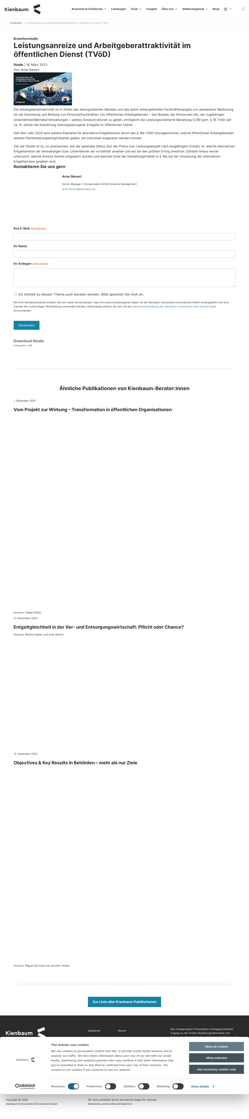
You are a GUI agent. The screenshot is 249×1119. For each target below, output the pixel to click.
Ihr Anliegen (31, 264)
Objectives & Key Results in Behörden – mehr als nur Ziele (75, 762)
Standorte (94, 1030)
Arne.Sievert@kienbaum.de (78, 189)
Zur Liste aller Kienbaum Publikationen (124, 1002)
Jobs (91, 1052)
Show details (200, 1111)
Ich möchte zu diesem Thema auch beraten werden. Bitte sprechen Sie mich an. (81, 294)
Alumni (122, 1030)
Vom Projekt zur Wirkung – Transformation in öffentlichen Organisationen (93, 409)
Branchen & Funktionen (87, 9)
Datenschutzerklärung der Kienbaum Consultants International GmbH (174, 306)
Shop (215, 9)
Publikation (16, 22)
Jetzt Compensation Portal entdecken (193, 1052)
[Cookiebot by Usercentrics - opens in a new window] (25, 1111)
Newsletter (125, 1044)
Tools (134, 9)
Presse (92, 1037)
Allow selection (216, 1083)
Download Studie (29, 341)
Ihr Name (20, 246)
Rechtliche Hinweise (129, 1059)
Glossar (122, 1037)
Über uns (168, 9)
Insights (151, 9)
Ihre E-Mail (30, 228)
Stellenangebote (193, 9)
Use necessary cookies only (216, 1094)
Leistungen (118, 9)
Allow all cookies (216, 1071)
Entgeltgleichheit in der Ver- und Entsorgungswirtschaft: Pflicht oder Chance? (99, 627)
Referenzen (95, 1044)
